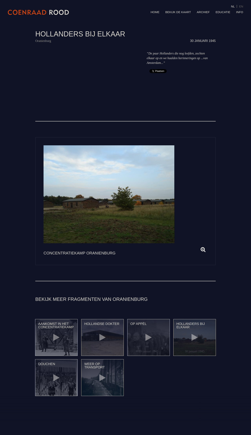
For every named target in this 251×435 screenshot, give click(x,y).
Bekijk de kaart (178, 12)
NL (233, 6)
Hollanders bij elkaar (190, 325)
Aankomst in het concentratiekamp (56, 325)
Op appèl (138, 324)
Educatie (223, 12)
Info (239, 12)
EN (241, 6)
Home (155, 12)
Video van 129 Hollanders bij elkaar (87, 76)
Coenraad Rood (38, 12)
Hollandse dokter (101, 324)
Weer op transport (94, 365)
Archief (203, 12)
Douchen (46, 364)
